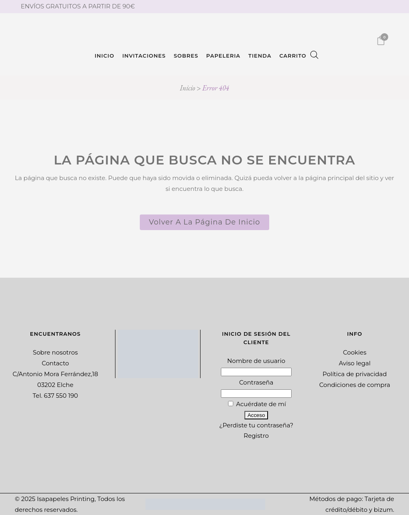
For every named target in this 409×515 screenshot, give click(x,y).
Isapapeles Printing (65, 499)
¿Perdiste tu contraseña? (256, 425)
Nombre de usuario (256, 361)
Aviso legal (354, 363)
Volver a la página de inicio (204, 222)
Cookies (355, 352)
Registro (256, 435)
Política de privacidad (355, 374)
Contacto (55, 363)
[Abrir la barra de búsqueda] (314, 56)
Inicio (187, 87)
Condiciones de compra (354, 385)
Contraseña (256, 382)
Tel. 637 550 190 (55, 395)
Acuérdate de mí (257, 404)
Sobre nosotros (55, 352)
